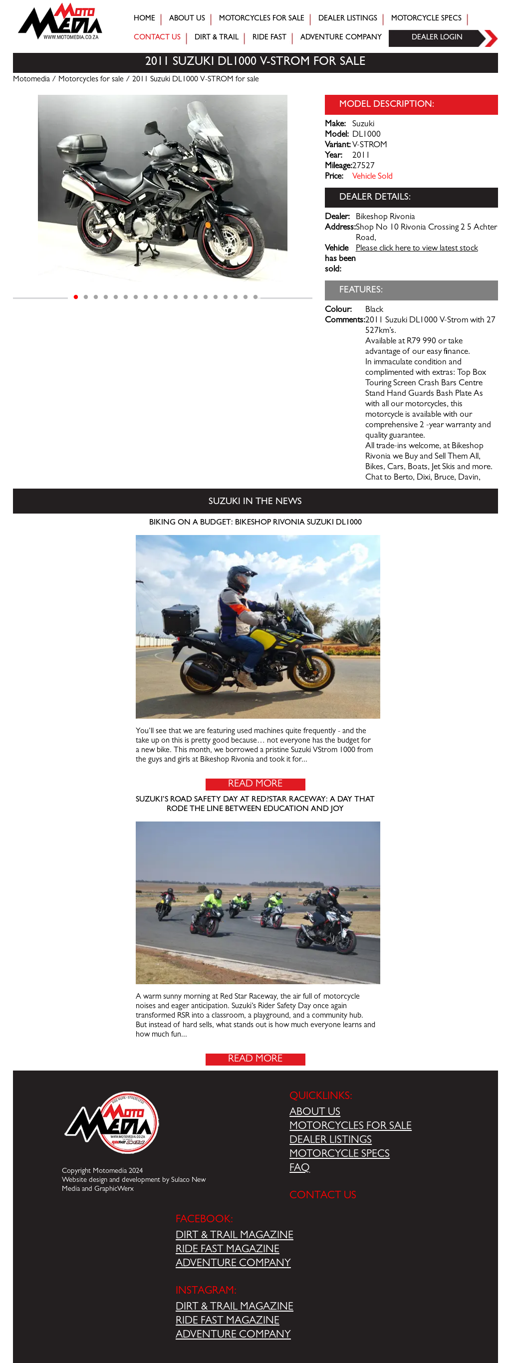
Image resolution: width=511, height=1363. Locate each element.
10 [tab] (166, 297)
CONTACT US (322, 1196)
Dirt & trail (217, 38)
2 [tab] (86, 297)
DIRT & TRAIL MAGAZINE (234, 1236)
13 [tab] (196, 297)
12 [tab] (186, 297)
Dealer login (437, 38)
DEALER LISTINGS (330, 1140)
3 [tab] (96, 297)
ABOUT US (314, 1112)
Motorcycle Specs (426, 19)
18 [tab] (246, 297)
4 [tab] (106, 297)
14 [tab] (206, 297)
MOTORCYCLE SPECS (339, 1154)
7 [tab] (136, 297)
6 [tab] (126, 297)
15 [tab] (216, 297)
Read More (255, 785)
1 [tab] (76, 297)
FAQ (299, 1168)
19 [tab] (255, 297)
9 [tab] (156, 297)
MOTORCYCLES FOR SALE (350, 1126)
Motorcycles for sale (261, 19)
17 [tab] (236, 297)
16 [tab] (226, 297)
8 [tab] (146, 297)
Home (144, 19)
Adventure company (341, 38)
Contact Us (157, 38)
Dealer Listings (347, 19)
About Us (187, 19)
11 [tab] (176, 297)
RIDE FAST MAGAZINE (227, 1250)
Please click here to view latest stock (417, 249)
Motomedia (31, 80)
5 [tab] (116, 297)
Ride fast (269, 38)
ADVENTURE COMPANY (233, 1264)
